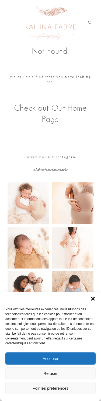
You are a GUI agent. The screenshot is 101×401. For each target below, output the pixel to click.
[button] (93, 298)
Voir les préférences (50, 388)
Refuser (50, 373)
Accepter (50, 358)
